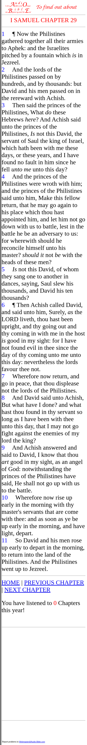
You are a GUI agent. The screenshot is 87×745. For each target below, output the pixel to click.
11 (5, 540)
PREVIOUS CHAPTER (54, 582)
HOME (11, 582)
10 (5, 497)
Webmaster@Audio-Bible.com (32, 742)
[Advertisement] (43, 673)
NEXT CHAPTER (27, 589)
